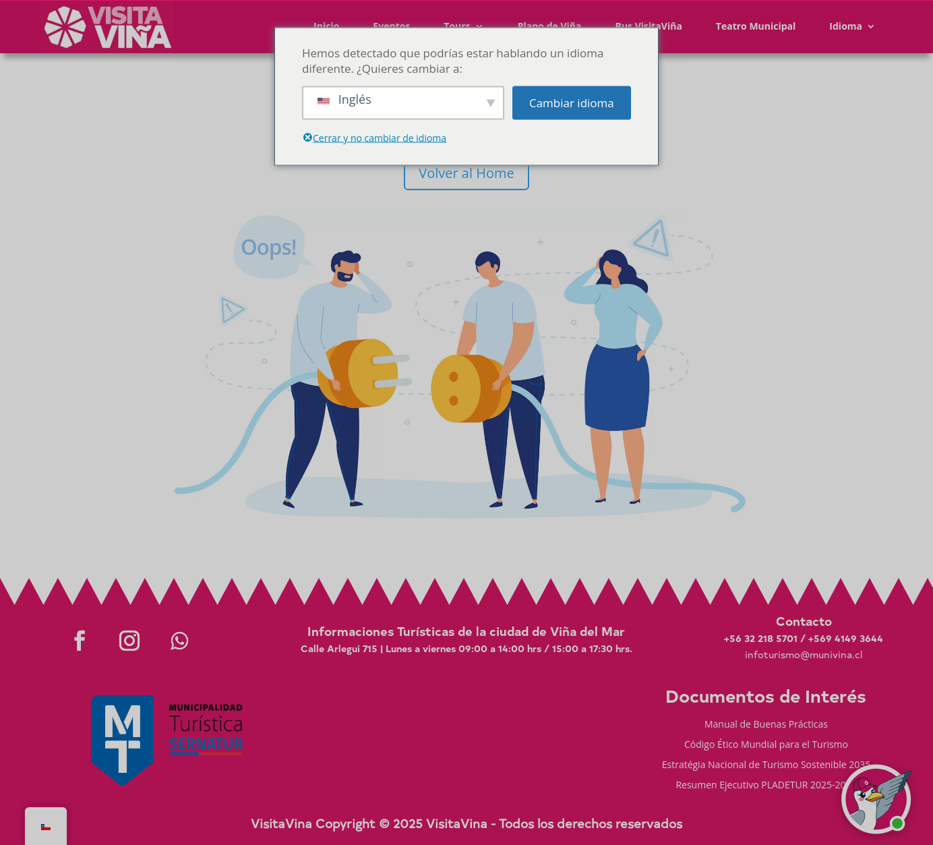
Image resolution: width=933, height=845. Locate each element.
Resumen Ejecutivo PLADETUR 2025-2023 (765, 785)
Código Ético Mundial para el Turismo (766, 745)
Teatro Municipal (756, 26)
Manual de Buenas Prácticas (766, 725)
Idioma (845, 26)
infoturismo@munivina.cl (803, 654)
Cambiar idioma (571, 103)
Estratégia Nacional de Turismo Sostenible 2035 (766, 765)
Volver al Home (466, 173)
